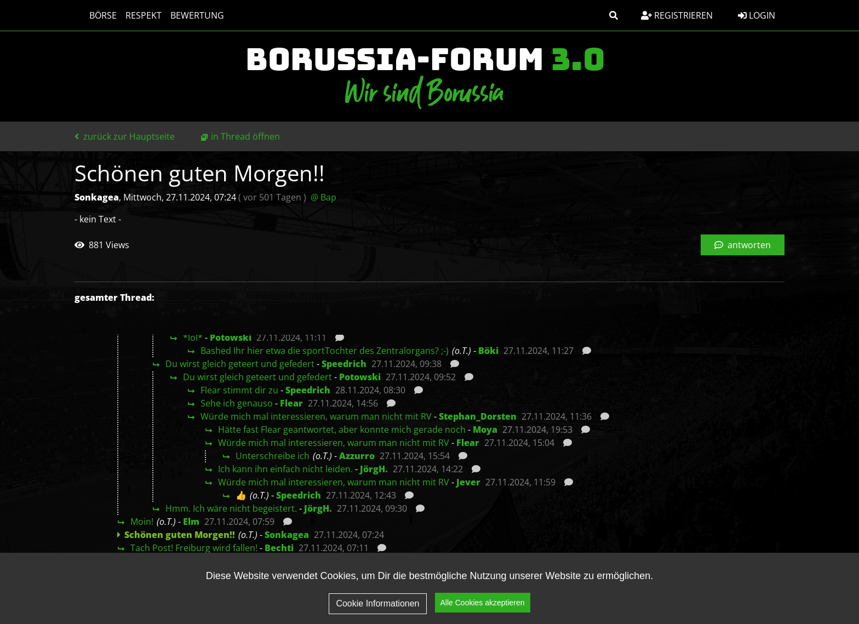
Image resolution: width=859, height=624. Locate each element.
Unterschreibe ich (272, 456)
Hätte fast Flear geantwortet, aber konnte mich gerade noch (342, 429)
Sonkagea (287, 535)
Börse (92, 15)
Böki (488, 351)
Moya (485, 429)
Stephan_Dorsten (478, 416)
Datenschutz (620, 600)
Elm (191, 522)
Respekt (133, 15)
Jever (468, 482)
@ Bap (323, 197)
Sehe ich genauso (236, 403)
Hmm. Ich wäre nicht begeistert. (231, 508)
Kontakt (756, 600)
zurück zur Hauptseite (125, 136)
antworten (742, 245)
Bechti (279, 548)
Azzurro (357, 456)
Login (756, 15)
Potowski (230, 337)
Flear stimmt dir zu (239, 390)
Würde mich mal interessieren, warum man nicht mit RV (316, 416)
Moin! (142, 522)
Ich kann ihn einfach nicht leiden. (285, 469)
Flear (291, 403)
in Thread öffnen (245, 136)
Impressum (694, 600)
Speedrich (344, 364)
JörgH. (374, 469)
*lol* (193, 337)
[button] (613, 15)
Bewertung (187, 15)
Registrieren (677, 15)
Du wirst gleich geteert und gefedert (240, 364)
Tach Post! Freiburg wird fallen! (194, 548)
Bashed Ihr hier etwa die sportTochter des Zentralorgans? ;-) (324, 351)
